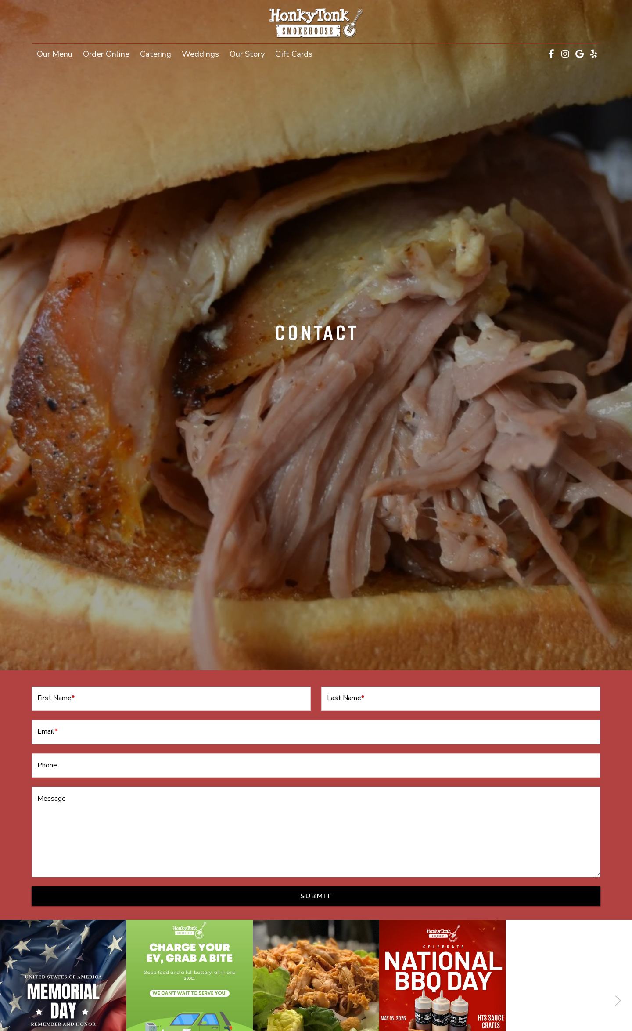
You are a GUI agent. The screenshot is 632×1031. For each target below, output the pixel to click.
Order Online (109, 53)
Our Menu (54, 53)
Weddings (200, 53)
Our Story (247, 53)
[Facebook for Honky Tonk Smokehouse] (551, 54)
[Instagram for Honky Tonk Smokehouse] (565, 54)
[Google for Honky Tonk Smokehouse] (579, 54)
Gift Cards (296, 53)
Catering (155, 53)
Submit (316, 896)
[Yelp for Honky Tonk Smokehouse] (593, 54)
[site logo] (316, 22)
